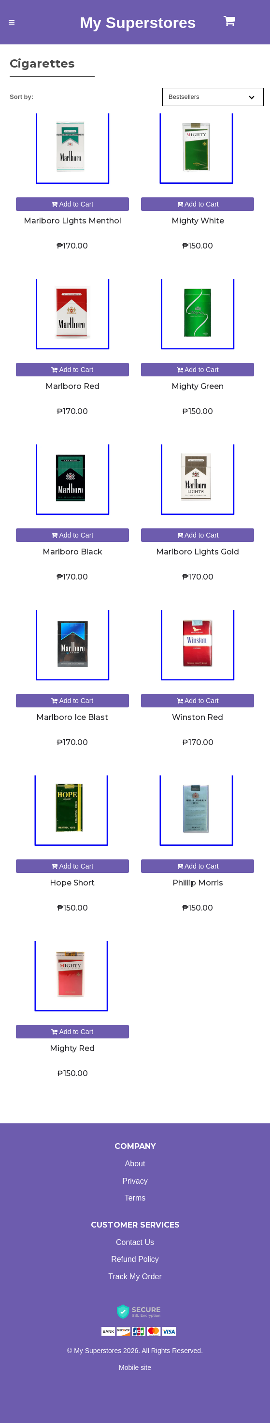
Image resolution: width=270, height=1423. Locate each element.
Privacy (134, 1181)
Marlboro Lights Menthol (72, 220)
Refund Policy (135, 1259)
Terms (135, 1198)
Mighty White (197, 220)
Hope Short (72, 882)
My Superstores (138, 22)
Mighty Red (72, 1048)
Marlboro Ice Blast (72, 717)
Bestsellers (212, 96)
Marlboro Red (72, 386)
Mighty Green (197, 386)
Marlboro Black (72, 551)
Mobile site (135, 1367)
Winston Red (197, 717)
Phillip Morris (197, 882)
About (135, 1164)
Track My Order (135, 1276)
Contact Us (135, 1242)
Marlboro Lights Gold (197, 551)
